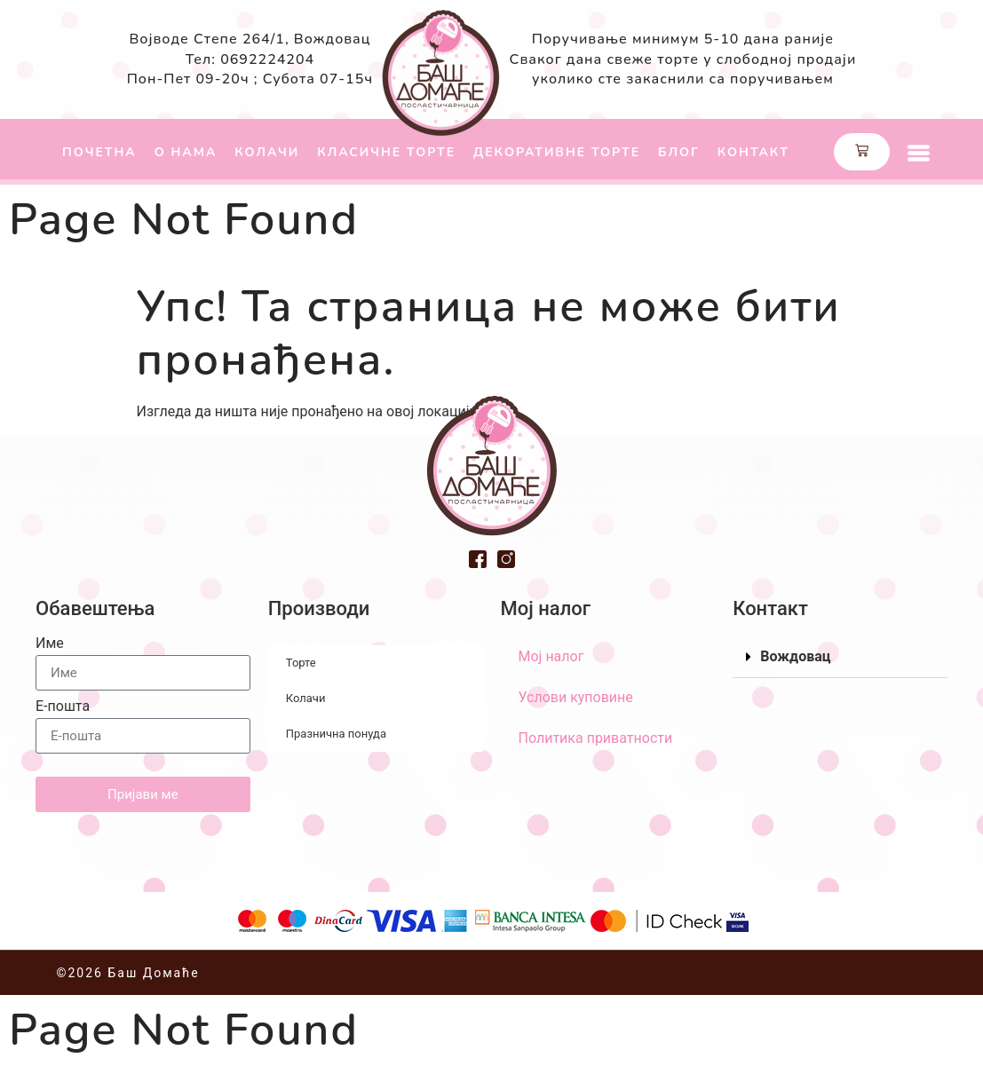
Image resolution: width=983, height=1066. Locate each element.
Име (50, 643)
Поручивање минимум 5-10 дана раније (683, 39)
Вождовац (795, 656)
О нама (186, 152)
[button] (840, 657)
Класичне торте (386, 152)
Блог (679, 152)
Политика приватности (596, 738)
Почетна (99, 152)
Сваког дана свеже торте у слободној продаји (683, 59)
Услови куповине (576, 697)
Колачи (266, 152)
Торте (301, 662)
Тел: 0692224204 (250, 59)
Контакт (753, 152)
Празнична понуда (336, 733)
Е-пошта (63, 707)
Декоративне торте (556, 152)
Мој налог (551, 656)
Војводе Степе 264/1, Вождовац (249, 39)
